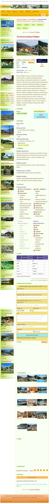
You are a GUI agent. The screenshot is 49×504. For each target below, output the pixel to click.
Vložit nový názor (32, 477)
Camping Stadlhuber (6, 74)
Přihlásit (28, 11)
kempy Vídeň (5, 97)
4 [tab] (25, 56)
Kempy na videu (6, 29)
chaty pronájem (32, 500)
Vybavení (26, 24)
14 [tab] (32, 58)
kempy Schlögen (35, 32)
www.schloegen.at (39, 111)
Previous (17, 48)
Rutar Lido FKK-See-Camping (6, 227)
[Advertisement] (7, 299)
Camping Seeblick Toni (6, 331)
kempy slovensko (34, 501)
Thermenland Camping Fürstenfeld (6, 314)
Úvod (3, 11)
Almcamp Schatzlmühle (6, 259)
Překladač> (45, 286)
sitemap (31, 496)
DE (35, 14)
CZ (43, 15)
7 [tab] (32, 56)
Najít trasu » (31, 62)
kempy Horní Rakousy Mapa (23, 21)
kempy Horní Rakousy (7, 95)
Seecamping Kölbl (5, 136)
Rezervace (40, 24)
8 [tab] (34, 56)
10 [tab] (39, 56)
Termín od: (19, 308)
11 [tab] (41, 56)
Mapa (8, 11)
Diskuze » (18, 486)
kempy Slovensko (8, 500)
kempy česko (18, 501)
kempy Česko (5, 34)
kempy (7, 496)
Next (47, 48)
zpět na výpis (26, 32)
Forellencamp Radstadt (6, 215)
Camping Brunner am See (7, 347)
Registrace (26, 496)
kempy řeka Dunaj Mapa (37, 21)
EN (39, 14)
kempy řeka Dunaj (41, 19)
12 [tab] (44, 56)
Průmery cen (5, 32)
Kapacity (19, 24)
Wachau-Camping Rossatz (7, 243)
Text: (18, 313)
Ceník (33, 24)
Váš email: (19, 329)
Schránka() (5, 15)
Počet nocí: (36, 308)
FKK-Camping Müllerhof (7, 201)
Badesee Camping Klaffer (7, 57)
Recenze (15, 11)
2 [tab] (20, 56)
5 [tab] (27, 56)
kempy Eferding (32, 19)
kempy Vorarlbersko (7, 93)
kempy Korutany (5, 101)
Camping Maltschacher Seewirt (6, 275)
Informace (35, 11)
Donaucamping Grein (6, 361)
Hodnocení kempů (6, 30)
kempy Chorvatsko (24, 501)
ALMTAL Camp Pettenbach (7, 163)
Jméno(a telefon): (21, 324)
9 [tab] (37, 56)
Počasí (21, 11)
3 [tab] (23, 56)
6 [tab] (30, 56)
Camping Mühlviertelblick (7, 42)
